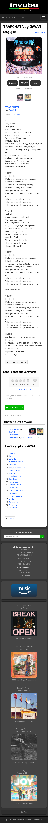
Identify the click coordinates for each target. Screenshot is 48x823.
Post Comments (14, 407)
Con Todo (13, 479)
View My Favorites (24, 389)
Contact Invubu (24, 575)
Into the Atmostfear (17, 490)
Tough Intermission (17, 467)
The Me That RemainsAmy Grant (24, 647)
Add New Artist (24, 558)
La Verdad (13, 493)
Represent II (14, 453)
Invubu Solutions (13, 17)
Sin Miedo (13, 507)
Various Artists (27, 437)
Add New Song (24, 564)
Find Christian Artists (24, 549)
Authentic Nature (16, 461)
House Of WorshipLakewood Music (24, 689)
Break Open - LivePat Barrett (24, 606)
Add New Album (24, 561)
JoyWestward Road (24, 771)
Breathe (12, 464)
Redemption (14, 482)
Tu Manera (13, 502)
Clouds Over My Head (18, 476)
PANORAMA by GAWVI (24, 77)
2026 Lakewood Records (24, 721)
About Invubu (24, 570)
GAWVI (12, 110)
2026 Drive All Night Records (24, 762)
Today (11, 456)
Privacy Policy (24, 573)
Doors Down (14, 470)
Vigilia (11, 499)
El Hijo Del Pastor (16, 496)
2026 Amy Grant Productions (24, 680)
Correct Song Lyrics (16, 362)
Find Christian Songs (24, 555)
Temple (12, 473)
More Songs (40, 32)
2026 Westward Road (24, 803)
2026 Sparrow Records (24, 639)
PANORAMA (16, 114)
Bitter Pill (13, 459)
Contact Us (37, 820)
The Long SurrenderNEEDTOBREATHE (24, 730)
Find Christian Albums (24, 552)
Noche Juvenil (14, 505)
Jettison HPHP (15, 484)
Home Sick (13, 487)
